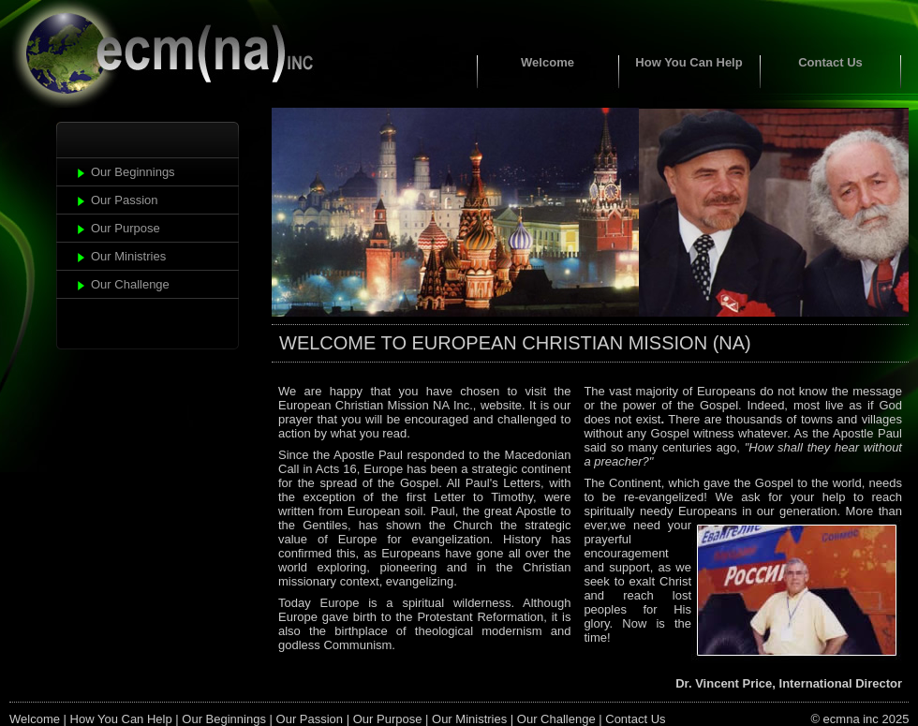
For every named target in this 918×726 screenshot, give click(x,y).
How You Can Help (688, 62)
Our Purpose (125, 228)
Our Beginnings (133, 172)
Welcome (547, 62)
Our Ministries (128, 256)
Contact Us (830, 62)
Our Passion (124, 200)
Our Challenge (130, 284)
